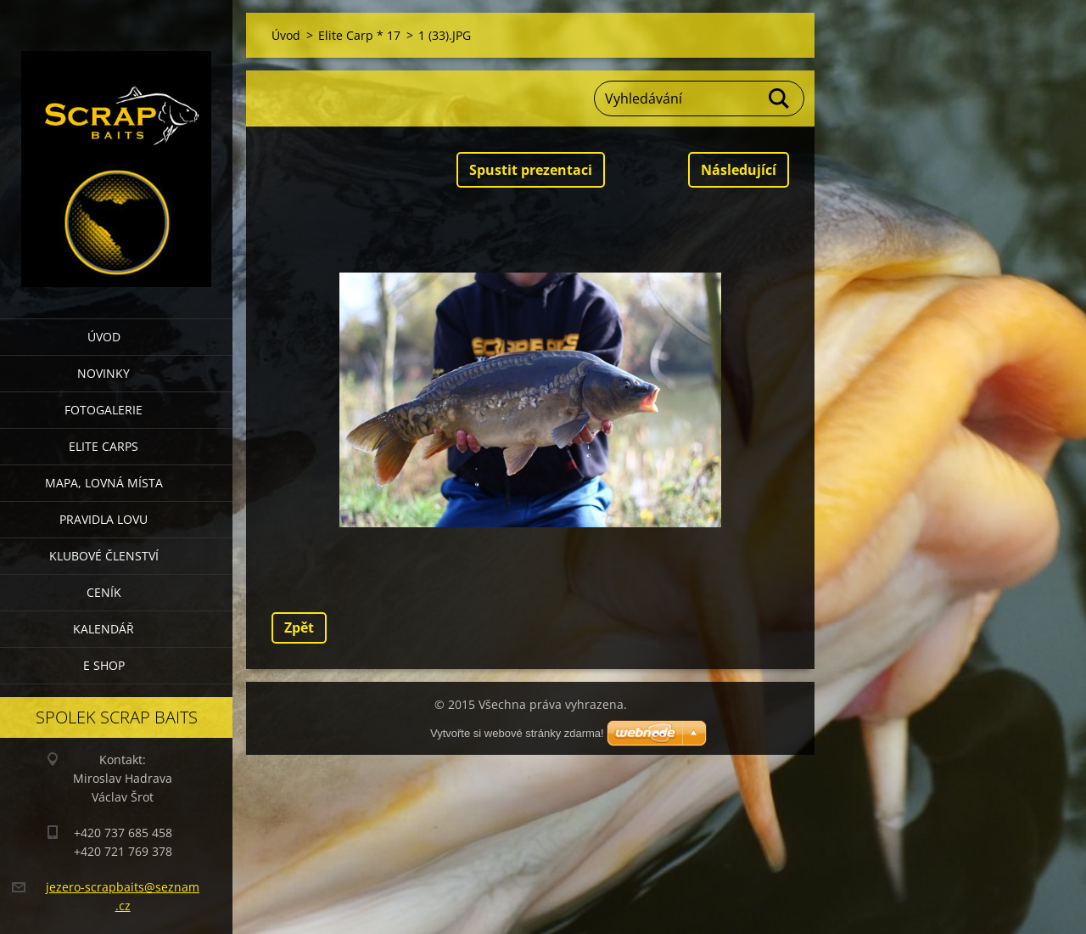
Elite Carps (103, 446)
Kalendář (103, 629)
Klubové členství (104, 556)
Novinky (103, 373)
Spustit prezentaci (530, 169)
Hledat (780, 98)
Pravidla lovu (103, 519)
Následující (738, 169)
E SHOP (104, 665)
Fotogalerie (103, 410)
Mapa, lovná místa (104, 483)
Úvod (103, 337)
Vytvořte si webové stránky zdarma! (517, 733)
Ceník (104, 592)
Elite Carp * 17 (359, 35)
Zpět (299, 627)
